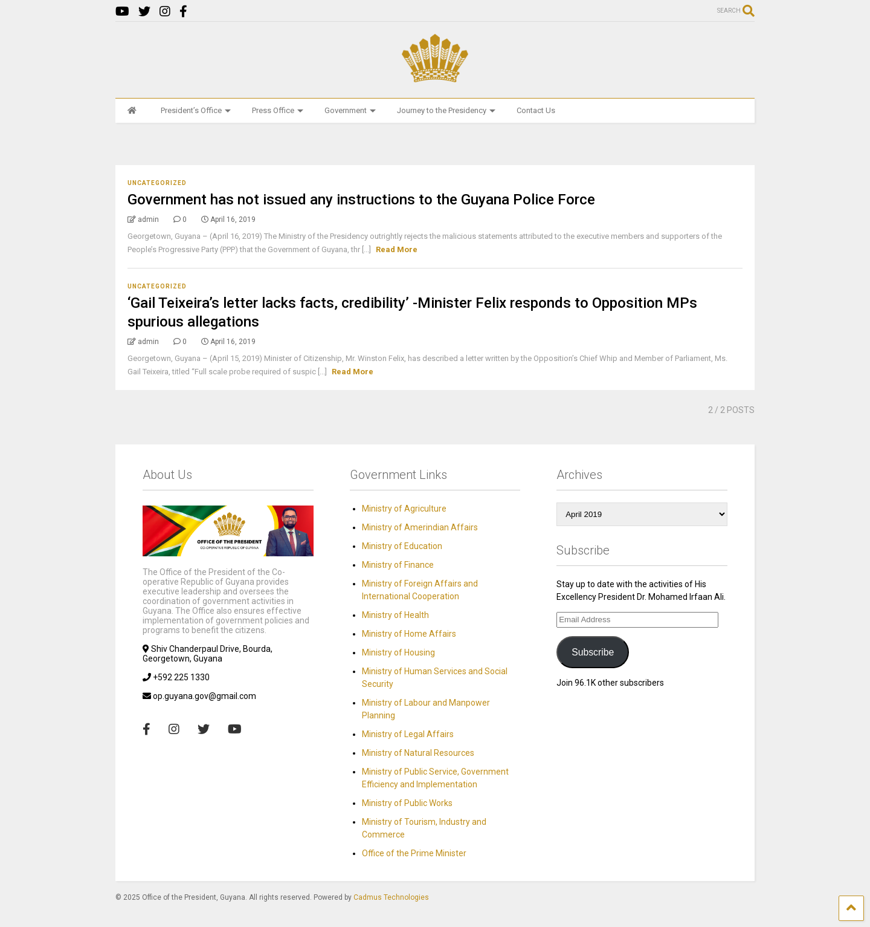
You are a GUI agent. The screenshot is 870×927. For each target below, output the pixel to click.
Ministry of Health (395, 615)
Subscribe (593, 652)
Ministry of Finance (398, 565)
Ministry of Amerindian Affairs (420, 527)
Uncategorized (157, 183)
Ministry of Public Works (407, 803)
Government (350, 110)
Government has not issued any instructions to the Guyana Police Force (361, 199)
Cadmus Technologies (391, 897)
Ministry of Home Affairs (409, 634)
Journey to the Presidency (446, 110)
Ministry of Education (402, 546)
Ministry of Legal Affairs (408, 734)
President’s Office (196, 110)
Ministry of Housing (398, 652)
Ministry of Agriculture (404, 508)
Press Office (277, 110)
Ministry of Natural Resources (418, 753)
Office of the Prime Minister (414, 853)
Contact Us (536, 110)
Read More (396, 249)
